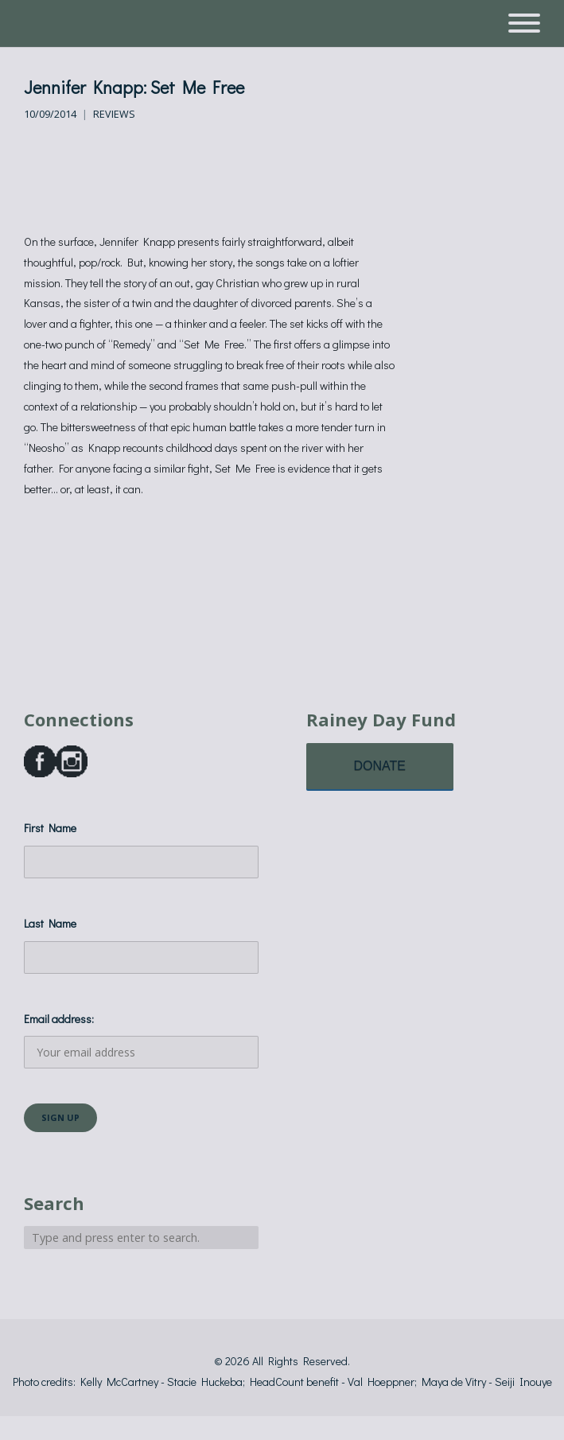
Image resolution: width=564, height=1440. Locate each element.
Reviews (114, 114)
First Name (50, 827)
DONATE (380, 766)
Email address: (141, 1040)
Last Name (50, 923)
